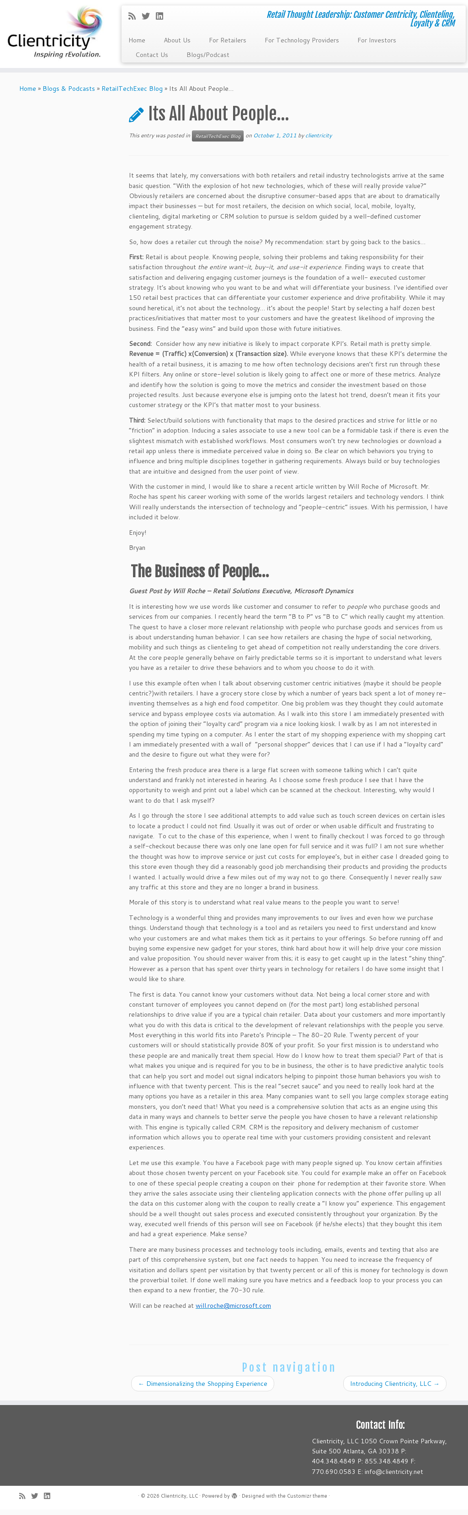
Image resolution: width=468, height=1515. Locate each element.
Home (136, 40)
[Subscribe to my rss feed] (135, 16)
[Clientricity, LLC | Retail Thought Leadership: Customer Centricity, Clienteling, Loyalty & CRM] (55, 36)
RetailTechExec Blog (132, 93)
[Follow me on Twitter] (149, 16)
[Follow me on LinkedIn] (162, 16)
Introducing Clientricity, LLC (395, 1388)
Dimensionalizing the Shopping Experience (202, 1388)
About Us (177, 40)
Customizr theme (307, 1501)
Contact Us (151, 54)
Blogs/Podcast (207, 54)
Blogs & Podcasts (69, 93)
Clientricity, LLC (179, 1501)
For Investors (376, 40)
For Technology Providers (302, 40)
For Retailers (227, 40)
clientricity (318, 141)
